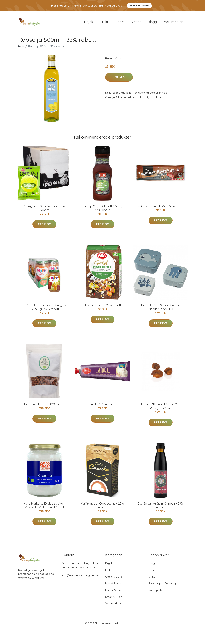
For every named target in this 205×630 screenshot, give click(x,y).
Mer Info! (119, 77)
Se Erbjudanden (139, 5)
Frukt (104, 22)
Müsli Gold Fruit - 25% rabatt (102, 305)
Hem (21, 47)
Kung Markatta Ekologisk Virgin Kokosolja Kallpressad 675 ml (44, 505)
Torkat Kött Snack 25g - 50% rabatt (160, 206)
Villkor (153, 577)
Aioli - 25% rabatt (102, 405)
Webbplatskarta (159, 590)
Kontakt (154, 570)
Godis (119, 22)
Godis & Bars (113, 577)
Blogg (152, 22)
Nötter (136, 22)
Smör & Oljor (113, 597)
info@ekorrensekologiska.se (80, 575)
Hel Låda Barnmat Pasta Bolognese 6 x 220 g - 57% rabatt (44, 307)
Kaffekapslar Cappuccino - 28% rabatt (102, 505)
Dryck (88, 22)
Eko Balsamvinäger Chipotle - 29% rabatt (160, 505)
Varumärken (173, 22)
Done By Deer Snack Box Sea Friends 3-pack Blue (160, 307)
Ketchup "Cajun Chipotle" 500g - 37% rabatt (102, 208)
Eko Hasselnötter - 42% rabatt (44, 405)
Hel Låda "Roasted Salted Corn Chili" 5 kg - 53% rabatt (160, 406)
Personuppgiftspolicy (162, 583)
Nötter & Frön (113, 590)
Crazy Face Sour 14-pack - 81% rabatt (44, 208)
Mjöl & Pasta (113, 583)
